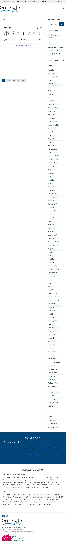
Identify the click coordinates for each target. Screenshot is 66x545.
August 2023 (52, 128)
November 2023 (53, 125)
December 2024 (53, 104)
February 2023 (52, 149)
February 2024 (52, 118)
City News (51, 366)
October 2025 (52, 87)
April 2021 (51, 225)
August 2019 (52, 276)
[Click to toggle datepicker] (8, 28)
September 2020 (53, 245)
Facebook (3, 516)
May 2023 (51, 139)
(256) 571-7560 (57, 1)
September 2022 (53, 166)
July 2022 (51, 173)
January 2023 (52, 152)
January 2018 (52, 324)
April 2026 (51, 70)
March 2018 (52, 317)
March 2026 (52, 73)
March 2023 (52, 146)
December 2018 (53, 297)
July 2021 (51, 214)
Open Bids (51, 376)
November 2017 (53, 331)
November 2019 (53, 269)
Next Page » (21, 80)
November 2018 (53, 300)
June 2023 (51, 135)
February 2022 (52, 190)
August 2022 (52, 170)
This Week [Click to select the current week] (23, 40)
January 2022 (52, 194)
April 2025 (51, 101)
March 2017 (52, 352)
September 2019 (53, 273)
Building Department (54, 362)
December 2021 (53, 197)
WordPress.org (53, 427)
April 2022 (51, 183)
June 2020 (51, 256)
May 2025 (51, 98)
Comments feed (53, 424)
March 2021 (52, 228)
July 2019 (51, 280)
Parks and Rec (52, 383)
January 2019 (52, 293)
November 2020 (53, 242)
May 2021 (51, 221)
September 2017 (53, 338)
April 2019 (51, 290)
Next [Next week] (40, 40)
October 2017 (52, 335)
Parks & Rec (52, 380)
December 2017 (53, 328)
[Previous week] (4, 33)
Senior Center (52, 399)
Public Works (52, 396)
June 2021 (51, 218)
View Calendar (33, 454)
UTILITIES (51, 406)
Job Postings (52, 373)
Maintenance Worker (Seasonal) (14, 474)
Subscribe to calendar (22, 45)
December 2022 (53, 156)
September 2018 (53, 307)
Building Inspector (54, 54)
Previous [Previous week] (8, 40)
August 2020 (52, 249)
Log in (50, 417)
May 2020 (51, 259)
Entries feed (52, 420)
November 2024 (53, 108)
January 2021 (52, 235)
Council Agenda (53, 369)
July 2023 (51, 132)
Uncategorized (53, 403)
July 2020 (51, 252)
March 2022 (52, 187)
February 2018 (52, 321)
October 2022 (52, 163)
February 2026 (52, 77)
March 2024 (52, 115)
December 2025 (53, 84)
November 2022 (53, 159)
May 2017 (51, 348)
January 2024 (52, 122)
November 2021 (53, 201)
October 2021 (52, 204)
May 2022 (51, 180)
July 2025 (51, 94)
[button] (63, 8)
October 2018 (52, 304)
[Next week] (42, 33)
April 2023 (51, 142)
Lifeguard (51, 44)
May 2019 (51, 287)
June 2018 (51, 311)
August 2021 (52, 211)
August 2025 (52, 91)
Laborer (50, 41)
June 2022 (51, 177)
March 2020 (52, 262)
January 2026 (52, 80)
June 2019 (51, 283)
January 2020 (52, 266)
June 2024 (51, 111)
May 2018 (51, 314)
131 (14, 80)
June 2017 (51, 345)
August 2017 (52, 342)
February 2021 (52, 232)
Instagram (7, 516)
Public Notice (52, 386)
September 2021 (53, 207)
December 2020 (53, 238)
